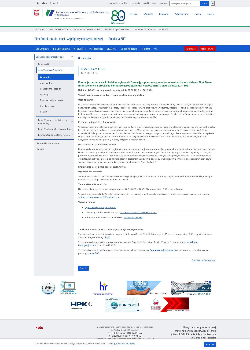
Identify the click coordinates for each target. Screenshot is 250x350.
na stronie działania (133, 217)
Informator (191, 48)
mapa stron (163, 3)
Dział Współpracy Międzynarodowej (55, 129)
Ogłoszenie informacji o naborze (100, 207)
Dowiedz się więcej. (126, 343)
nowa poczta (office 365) (117, 3)
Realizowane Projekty (50, 88)
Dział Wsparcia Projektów (144, 29)
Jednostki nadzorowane (55, 143)
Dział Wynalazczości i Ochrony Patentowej (55, 122)
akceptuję (210, 344)
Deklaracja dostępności (203, 337)
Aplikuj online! (207, 48)
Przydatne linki (47, 106)
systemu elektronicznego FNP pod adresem (99, 197)
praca (154, 3)
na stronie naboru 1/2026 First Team (138, 212)
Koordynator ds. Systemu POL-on (55, 134)
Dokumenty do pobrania (51, 100)
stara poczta (135, 3)
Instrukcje (44, 94)
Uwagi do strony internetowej (199, 327)
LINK (107, 237)
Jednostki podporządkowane (116, 29)
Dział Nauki (55, 64)
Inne (156, 48)
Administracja (40, 29)
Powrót (83, 268)
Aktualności (45, 77)
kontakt (146, 3)
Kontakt (43, 111)
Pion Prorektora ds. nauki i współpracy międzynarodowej (75, 29)
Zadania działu (47, 83)
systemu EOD (93, 253)
